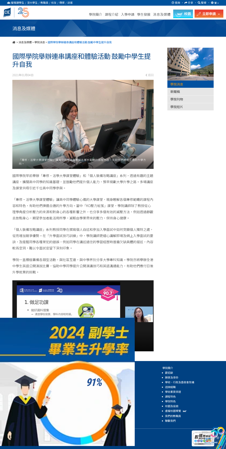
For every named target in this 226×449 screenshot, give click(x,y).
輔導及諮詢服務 (74, 377)
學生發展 (143, 14)
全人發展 (70, 387)
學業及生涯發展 (74, 396)
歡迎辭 (169, 372)
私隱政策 (50, 433)
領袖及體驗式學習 (76, 392)
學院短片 (176, 106)
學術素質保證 (173, 392)
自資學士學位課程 (26, 382)
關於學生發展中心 (76, 372)
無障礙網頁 (76, 433)
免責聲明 (62, 433)
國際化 (69, 401)
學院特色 (170, 401)
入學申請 (127, 14)
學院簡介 (95, 14)
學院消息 (39, 42)
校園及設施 (171, 406)
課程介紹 (112, 14)
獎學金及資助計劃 (76, 411)
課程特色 (170, 396)
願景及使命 (171, 377)
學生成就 (70, 406)
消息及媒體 (25, 42)
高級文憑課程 (23, 372)
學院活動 (70, 415)
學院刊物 (176, 99)
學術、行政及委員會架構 (179, 382)
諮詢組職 (170, 387)
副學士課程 (22, 377)
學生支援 (70, 382)
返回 (149, 75)
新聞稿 (175, 91)
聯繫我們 (170, 421)
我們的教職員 (173, 416)
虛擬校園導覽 (176, 411)
